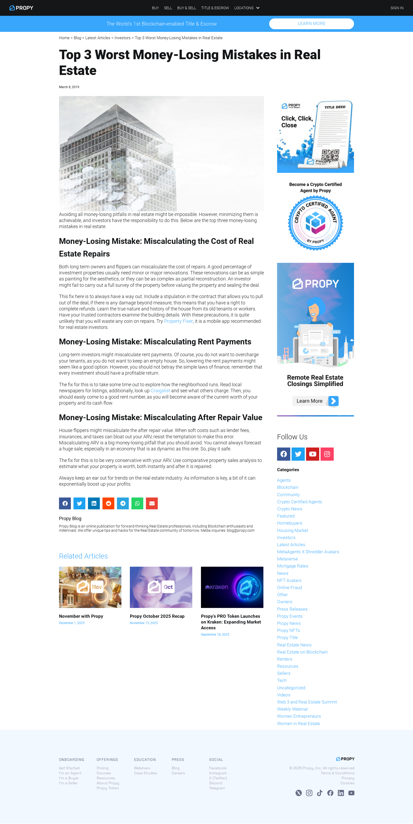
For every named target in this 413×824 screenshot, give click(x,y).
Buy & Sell (186, 8)
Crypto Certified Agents (299, 502)
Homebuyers (289, 523)
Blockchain (287, 487)
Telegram (217, 788)
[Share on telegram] (123, 504)
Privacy (348, 778)
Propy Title (287, 638)
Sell (168, 8)
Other (282, 595)
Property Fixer (178, 321)
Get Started (69, 768)
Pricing (103, 768)
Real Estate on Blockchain (302, 652)
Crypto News (289, 509)
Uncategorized (291, 688)
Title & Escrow (215, 8)
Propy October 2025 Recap (157, 616)
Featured (285, 516)
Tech (282, 681)
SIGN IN (397, 8)
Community (288, 495)
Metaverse (287, 559)
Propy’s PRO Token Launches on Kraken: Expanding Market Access (231, 622)
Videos (284, 695)
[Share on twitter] (79, 504)
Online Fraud (289, 587)
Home (64, 38)
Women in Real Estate (298, 723)
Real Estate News (294, 645)
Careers (178, 773)
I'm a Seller (68, 783)
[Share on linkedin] (94, 504)
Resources (287, 666)
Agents (284, 480)
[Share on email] (152, 504)
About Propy (108, 783)
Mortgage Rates (292, 566)
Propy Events (290, 616)
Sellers (284, 673)
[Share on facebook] (65, 504)
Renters (284, 659)
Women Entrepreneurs (299, 716)
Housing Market (292, 530)
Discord (215, 783)
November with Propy (81, 616)
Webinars (142, 768)
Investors (123, 38)
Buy (155, 8)
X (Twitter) (218, 778)
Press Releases (292, 609)
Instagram (218, 773)
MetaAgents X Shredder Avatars (308, 552)
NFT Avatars (289, 580)
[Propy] (21, 8)
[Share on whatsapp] (137, 504)
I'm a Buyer (69, 778)
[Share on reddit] (108, 504)
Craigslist (160, 391)
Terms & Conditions (338, 773)
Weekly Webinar (292, 709)
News (282, 573)
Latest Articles (97, 38)
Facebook (218, 768)
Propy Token (108, 788)
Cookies (348, 783)
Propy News (289, 623)
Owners (284, 602)
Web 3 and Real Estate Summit (307, 702)
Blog (77, 38)
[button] (311, 23)
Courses (104, 773)
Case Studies (145, 773)
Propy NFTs (288, 631)
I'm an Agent (70, 773)
